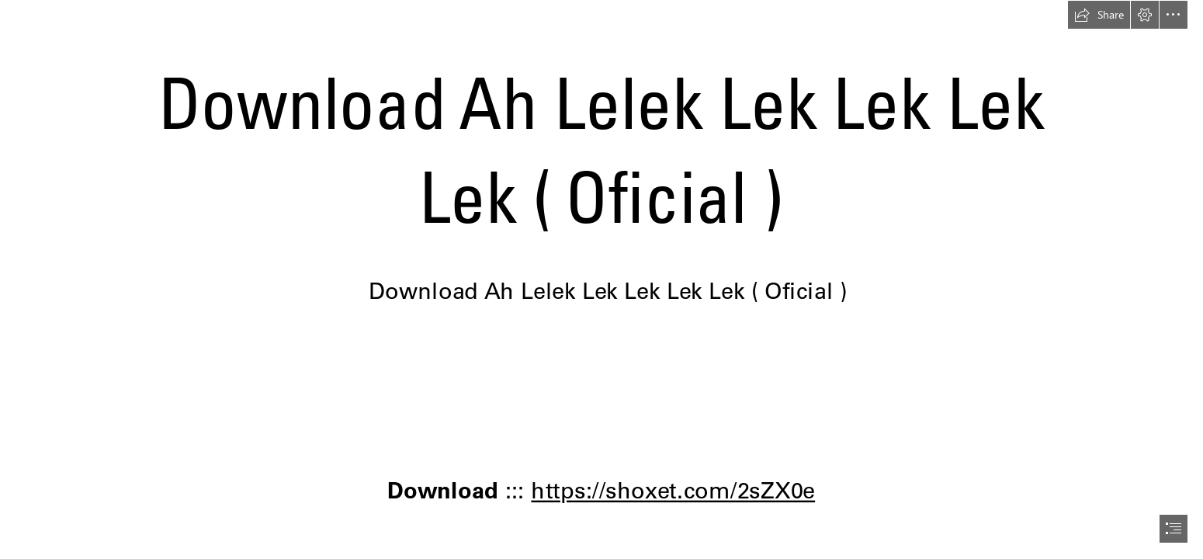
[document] (601, 279)
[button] (1099, 15)
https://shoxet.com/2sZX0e (674, 490)
